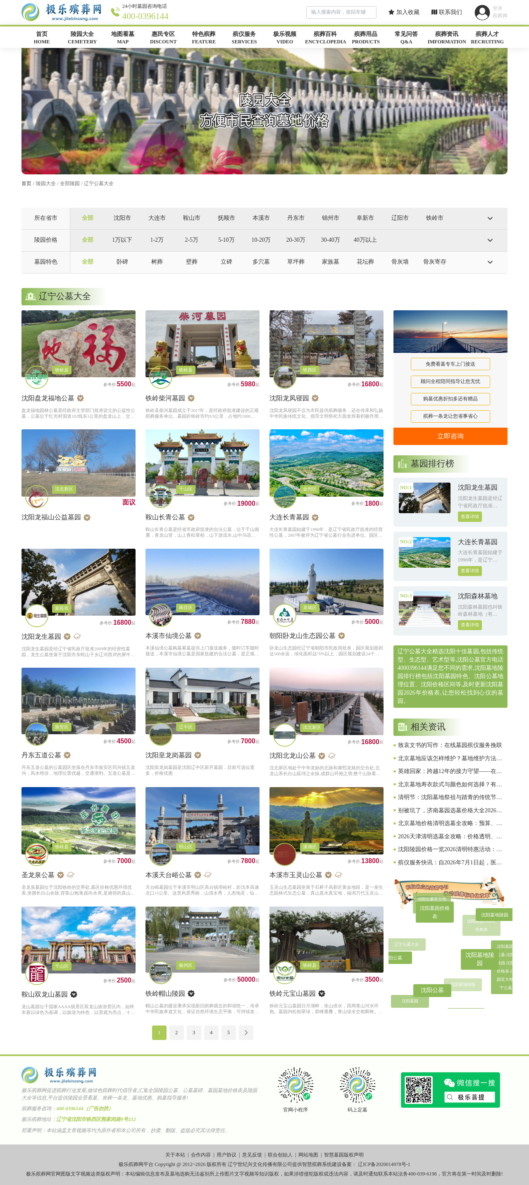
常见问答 (406, 38)
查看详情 (470, 516)
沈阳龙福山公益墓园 (51, 517)
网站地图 (308, 1155)
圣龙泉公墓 (38, 874)
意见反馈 (252, 1155)
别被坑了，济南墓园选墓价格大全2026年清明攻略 (450, 811)
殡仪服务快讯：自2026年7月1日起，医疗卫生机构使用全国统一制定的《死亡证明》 (450, 863)
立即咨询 (450, 436)
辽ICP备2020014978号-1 (384, 1164)
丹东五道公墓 (41, 755)
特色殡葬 (203, 38)
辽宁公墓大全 (99, 183)
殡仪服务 (244, 38)
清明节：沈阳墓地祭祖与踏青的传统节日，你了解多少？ (447, 798)
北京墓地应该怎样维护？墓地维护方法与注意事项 (450, 759)
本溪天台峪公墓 (168, 874)
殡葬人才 (487, 38)
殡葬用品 (366, 38)
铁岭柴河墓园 (165, 398)
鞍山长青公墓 (165, 517)
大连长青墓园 (289, 517)
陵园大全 (82, 38)
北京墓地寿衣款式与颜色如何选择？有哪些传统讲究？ (450, 785)
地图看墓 (122, 38)
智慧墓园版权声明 (344, 1155)
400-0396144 (145, 16)
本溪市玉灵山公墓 (295, 874)
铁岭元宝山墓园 (292, 993)
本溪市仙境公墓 (168, 635)
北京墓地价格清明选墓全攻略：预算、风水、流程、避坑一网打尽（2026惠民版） (450, 824)
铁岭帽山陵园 (165, 993)
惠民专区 (163, 38)
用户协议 (226, 1155)
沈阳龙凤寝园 (289, 398)
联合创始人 (280, 1155)
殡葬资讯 (447, 38)
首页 (41, 38)
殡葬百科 (325, 38)
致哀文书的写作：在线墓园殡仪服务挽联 (450, 745)
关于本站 (175, 1155)
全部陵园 (70, 183)
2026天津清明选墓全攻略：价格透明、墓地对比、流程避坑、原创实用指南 (450, 837)
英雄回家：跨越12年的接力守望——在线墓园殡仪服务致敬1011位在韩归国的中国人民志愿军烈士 (450, 772)
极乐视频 (284, 38)
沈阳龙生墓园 (41, 636)
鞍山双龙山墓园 (44, 994)
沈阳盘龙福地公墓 (47, 398)
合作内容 (201, 1155)
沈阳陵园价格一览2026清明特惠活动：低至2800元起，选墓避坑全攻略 (450, 850)
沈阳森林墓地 (478, 596)
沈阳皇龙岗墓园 (168, 755)
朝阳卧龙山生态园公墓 (302, 635)
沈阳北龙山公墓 (292, 755)
